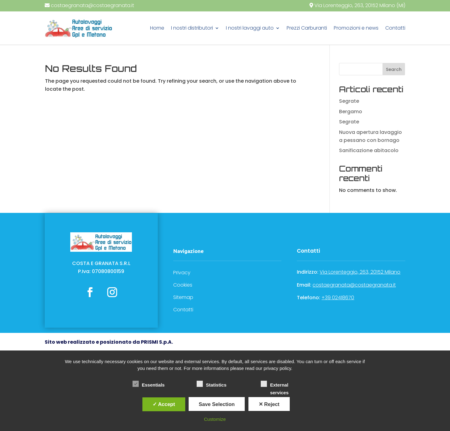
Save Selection (217, 404)
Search (394, 69)
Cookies (182, 284)
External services (274, 385)
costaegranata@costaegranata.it (92, 5)
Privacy (181, 272)
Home (157, 27)
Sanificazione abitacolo (369, 150)
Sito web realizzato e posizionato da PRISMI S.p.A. (109, 342)
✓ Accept (164, 404)
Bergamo (350, 111)
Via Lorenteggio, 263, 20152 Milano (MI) (359, 5)
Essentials (149, 384)
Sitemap (183, 297)
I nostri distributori (192, 27)
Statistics (212, 384)
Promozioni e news (356, 27)
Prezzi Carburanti (307, 27)
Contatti (395, 27)
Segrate (349, 101)
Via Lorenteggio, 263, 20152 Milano (360, 272)
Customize (215, 419)
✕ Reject (269, 404)
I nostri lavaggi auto (250, 27)
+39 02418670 (337, 297)
